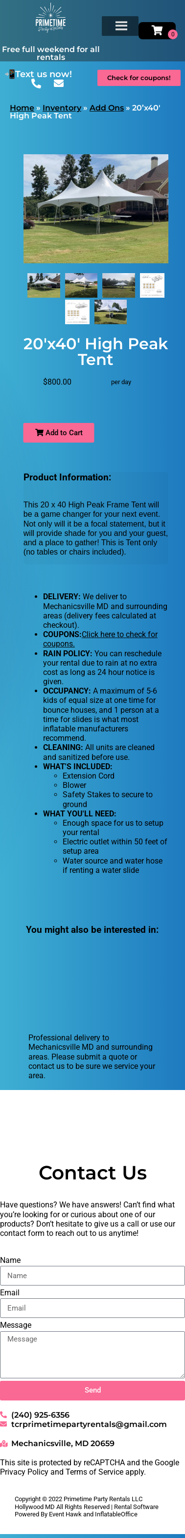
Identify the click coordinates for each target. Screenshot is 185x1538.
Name (10, 1260)
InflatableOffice (116, 1514)
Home (22, 107)
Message (15, 1325)
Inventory (62, 107)
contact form (22, 1233)
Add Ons (107, 107)
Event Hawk (65, 1514)
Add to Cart (59, 432)
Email (10, 1292)
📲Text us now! (38, 74)
